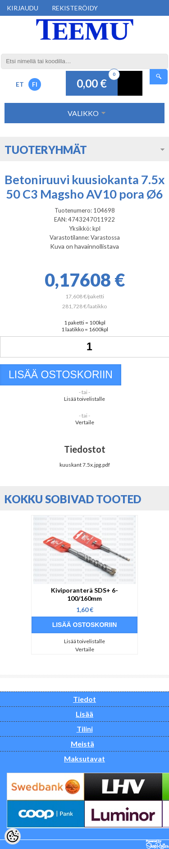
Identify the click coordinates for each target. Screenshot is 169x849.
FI (34, 84)
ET (20, 84)
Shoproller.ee (157, 844)
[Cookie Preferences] (13, 836)
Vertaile (84, 422)
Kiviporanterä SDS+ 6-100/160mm (84, 594)
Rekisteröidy (75, 8)
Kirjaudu (22, 8)
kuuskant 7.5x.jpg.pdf (84, 464)
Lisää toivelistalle (84, 398)
